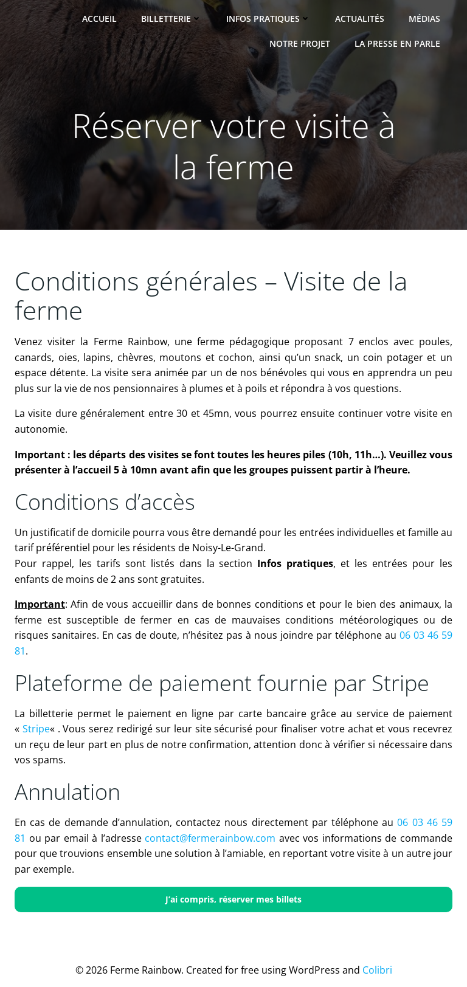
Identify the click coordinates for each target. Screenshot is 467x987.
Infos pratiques (268, 18)
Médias (424, 18)
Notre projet (299, 43)
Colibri (377, 970)
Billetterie (171, 18)
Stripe (36, 728)
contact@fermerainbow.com (210, 838)
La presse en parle (397, 43)
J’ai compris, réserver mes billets (233, 899)
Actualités (359, 18)
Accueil (99, 18)
